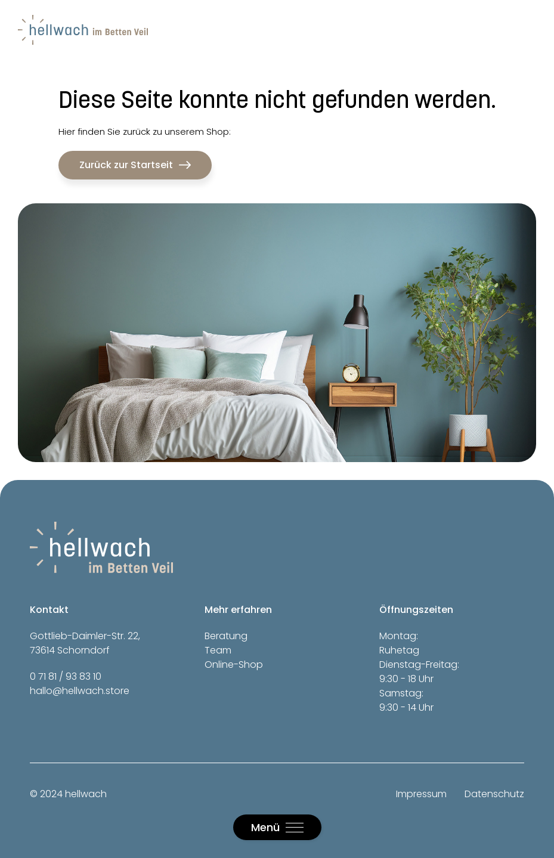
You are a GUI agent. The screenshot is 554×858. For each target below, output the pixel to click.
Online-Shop (234, 664)
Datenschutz (494, 794)
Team (218, 650)
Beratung (226, 636)
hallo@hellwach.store (79, 691)
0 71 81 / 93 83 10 (65, 676)
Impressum (421, 794)
